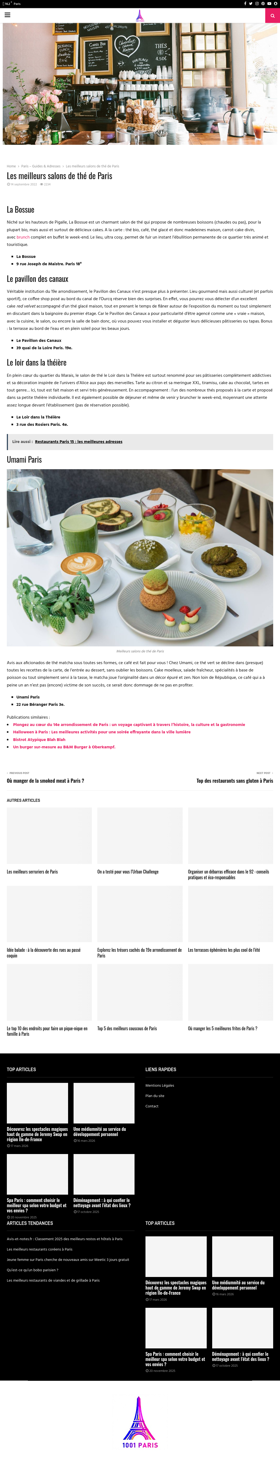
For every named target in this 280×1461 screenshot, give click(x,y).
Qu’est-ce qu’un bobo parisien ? (32, 1270)
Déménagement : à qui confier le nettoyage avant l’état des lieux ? (102, 1203)
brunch (23, 237)
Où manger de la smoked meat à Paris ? (45, 780)
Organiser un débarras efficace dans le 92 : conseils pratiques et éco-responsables (228, 874)
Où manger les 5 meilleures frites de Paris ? (223, 1028)
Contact (152, 1106)
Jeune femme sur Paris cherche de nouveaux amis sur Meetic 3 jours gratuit (68, 1260)
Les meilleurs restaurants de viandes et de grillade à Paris (53, 1281)
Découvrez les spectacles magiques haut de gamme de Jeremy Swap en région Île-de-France (37, 1134)
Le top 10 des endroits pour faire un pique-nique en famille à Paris (47, 1031)
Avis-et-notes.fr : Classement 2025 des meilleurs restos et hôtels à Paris (64, 1239)
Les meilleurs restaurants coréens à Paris (39, 1249)
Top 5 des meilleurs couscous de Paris (127, 1028)
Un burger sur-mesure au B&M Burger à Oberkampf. (64, 747)
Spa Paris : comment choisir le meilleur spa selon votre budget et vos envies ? (36, 1205)
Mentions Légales (159, 1086)
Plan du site (154, 1096)
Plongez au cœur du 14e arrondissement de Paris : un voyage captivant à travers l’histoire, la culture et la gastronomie (129, 724)
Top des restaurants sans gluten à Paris (235, 780)
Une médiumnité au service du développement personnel (100, 1131)
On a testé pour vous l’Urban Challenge (127, 871)
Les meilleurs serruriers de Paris (32, 871)
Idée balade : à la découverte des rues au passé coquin (44, 953)
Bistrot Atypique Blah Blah (39, 739)
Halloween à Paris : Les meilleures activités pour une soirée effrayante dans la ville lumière (102, 732)
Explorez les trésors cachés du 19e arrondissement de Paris (139, 953)
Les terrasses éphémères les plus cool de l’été (224, 950)
